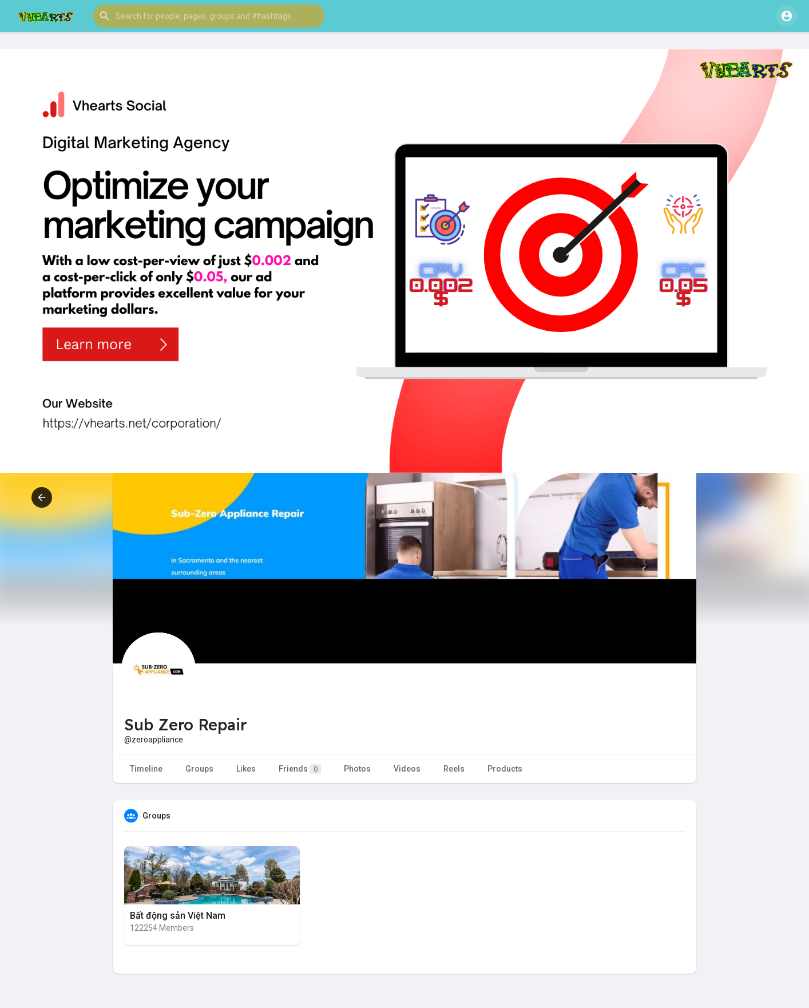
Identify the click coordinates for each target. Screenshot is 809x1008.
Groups (199, 768)
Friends (300, 769)
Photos (357, 768)
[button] (208, 16)
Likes (246, 768)
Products (504, 768)
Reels (454, 768)
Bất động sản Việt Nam (177, 915)
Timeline (146, 768)
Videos (407, 768)
